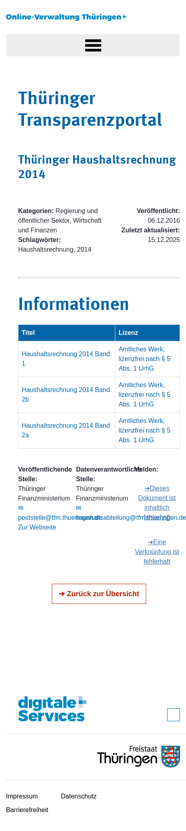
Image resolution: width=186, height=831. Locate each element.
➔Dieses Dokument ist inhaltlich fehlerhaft (157, 503)
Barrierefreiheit (27, 809)
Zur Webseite (37, 527)
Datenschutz (79, 796)
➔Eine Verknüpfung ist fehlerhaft (157, 552)
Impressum (22, 796)
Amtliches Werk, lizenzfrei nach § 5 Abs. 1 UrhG (144, 359)
